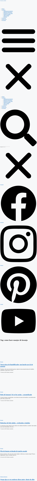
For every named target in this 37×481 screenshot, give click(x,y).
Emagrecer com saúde (8, 13)
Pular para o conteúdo (3, 0)
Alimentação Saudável (8, 11)
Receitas (5, 16)
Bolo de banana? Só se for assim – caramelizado (16, 394)
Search (1, 146)
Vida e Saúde (6, 15)
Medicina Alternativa (8, 12)
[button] (18, 58)
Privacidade (4, 20)
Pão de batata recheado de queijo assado (13, 451)
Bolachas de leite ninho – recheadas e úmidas (15, 423)
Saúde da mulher (7, 14)
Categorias (3, 97)
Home (3, 8)
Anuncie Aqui (4, 19)
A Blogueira (4, 18)
